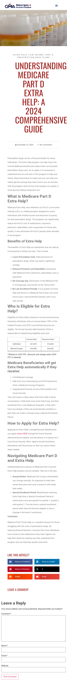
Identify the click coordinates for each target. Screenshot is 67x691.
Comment (6, 614)
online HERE (22, 433)
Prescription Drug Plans (33, 57)
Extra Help (20, 55)
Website (4, 666)
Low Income (36, 55)
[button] (57, 5)
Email (4, 656)
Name (4, 646)
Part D (49, 55)
